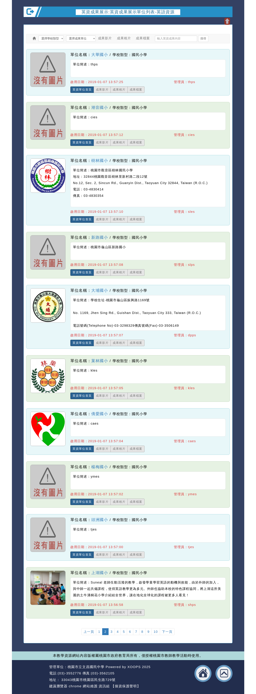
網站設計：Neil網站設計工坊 (35, 676)
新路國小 (99, 237)
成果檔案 (143, 38)
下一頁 (167, 631)
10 (156, 631)
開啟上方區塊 (227, 21)
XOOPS (134, 667)
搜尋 (203, 38)
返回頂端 (224, 673)
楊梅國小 (99, 467)
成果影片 (105, 38)
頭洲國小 (99, 519)
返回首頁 (202, 673)
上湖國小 (99, 572)
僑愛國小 (99, 414)
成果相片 (124, 38)
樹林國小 (99, 160)
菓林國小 (99, 361)
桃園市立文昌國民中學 (86, 667)
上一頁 (89, 631)
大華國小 (99, 54)
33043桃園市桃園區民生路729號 (87, 680)
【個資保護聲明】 (126, 686)
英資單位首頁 (82, 89)
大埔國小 (99, 290)
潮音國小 (99, 107)
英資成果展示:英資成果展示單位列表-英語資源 (128, 12)
